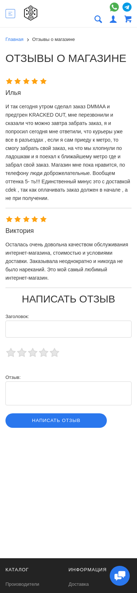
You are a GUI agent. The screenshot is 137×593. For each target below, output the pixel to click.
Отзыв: (13, 377)
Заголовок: (17, 316)
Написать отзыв (56, 420)
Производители (22, 584)
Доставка (79, 584)
